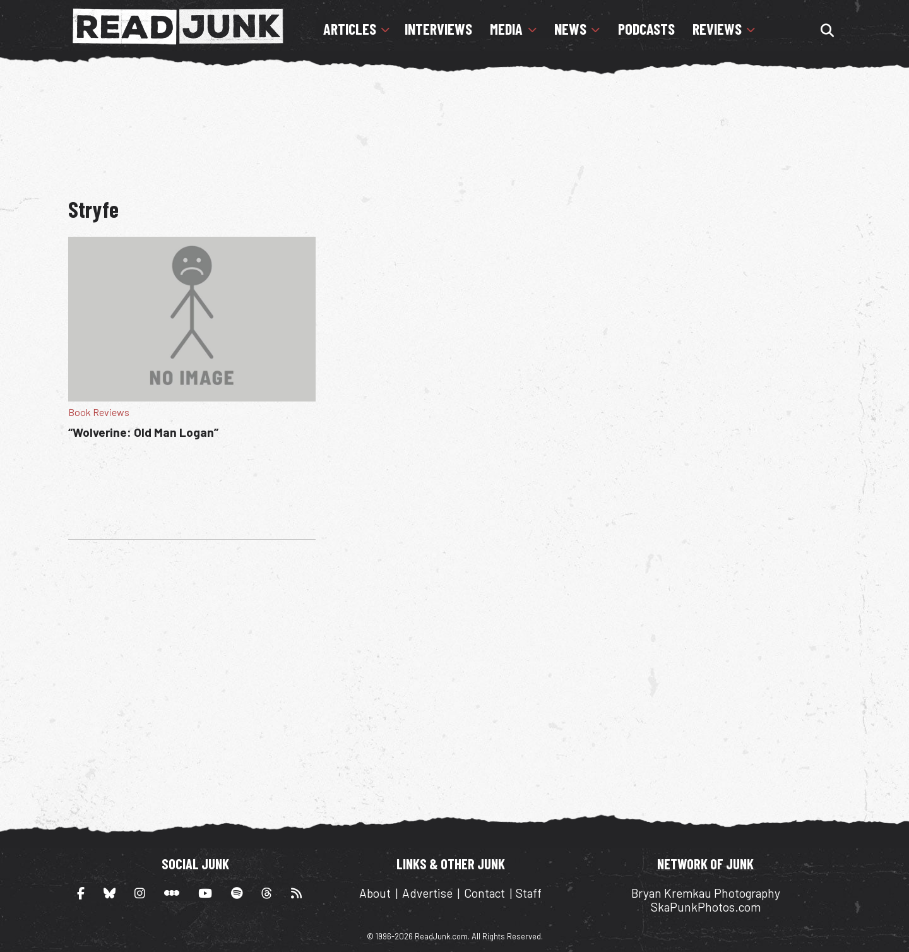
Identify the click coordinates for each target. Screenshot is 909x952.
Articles (349, 29)
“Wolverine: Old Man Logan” (143, 432)
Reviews (717, 29)
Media (506, 29)
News (570, 29)
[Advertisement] (454, 129)
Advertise (427, 893)
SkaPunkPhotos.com (706, 907)
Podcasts (646, 29)
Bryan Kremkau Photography (705, 893)
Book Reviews (98, 412)
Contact (484, 893)
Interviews (438, 29)
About (375, 893)
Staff (529, 893)
